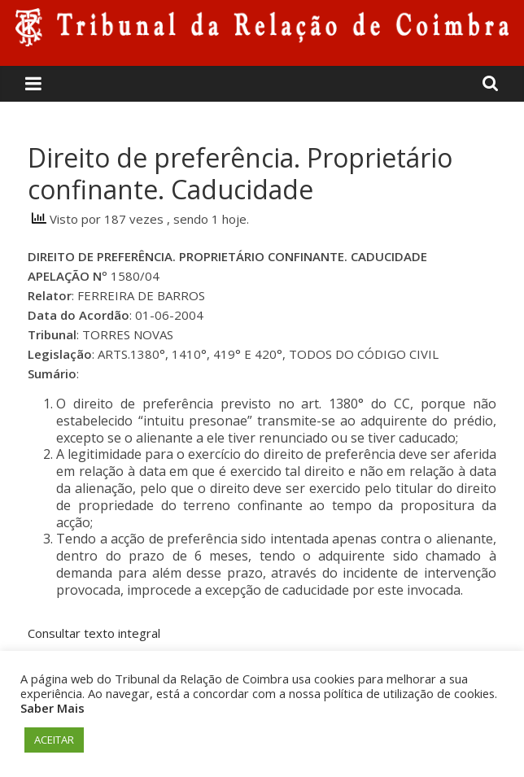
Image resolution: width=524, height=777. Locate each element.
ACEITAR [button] (54, 739)
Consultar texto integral (94, 633)
